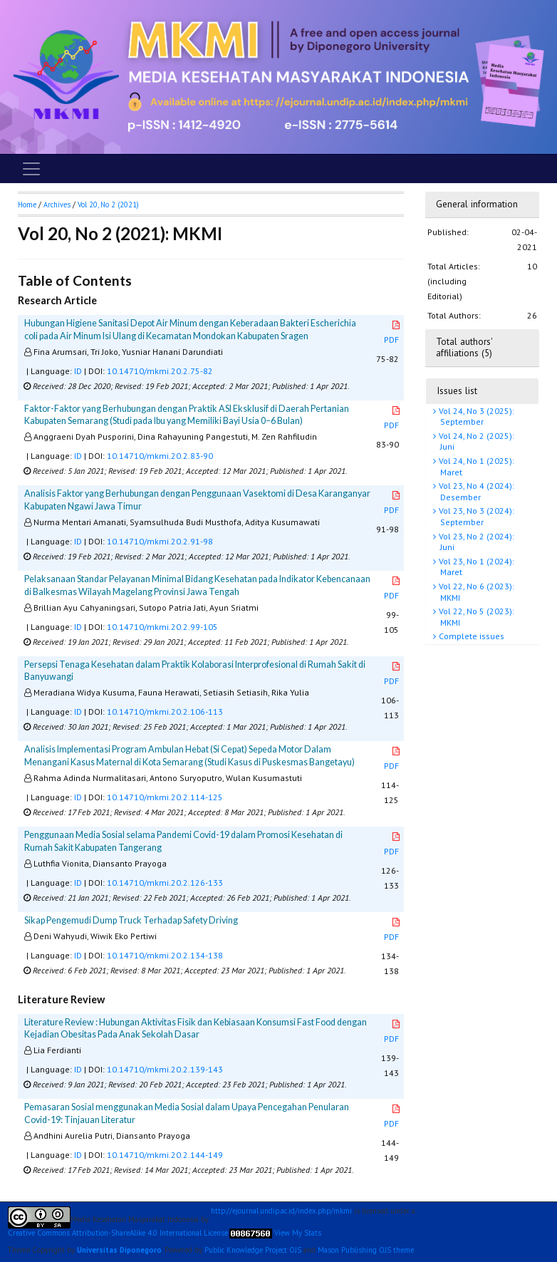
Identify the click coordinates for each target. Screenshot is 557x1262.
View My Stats (297, 1233)
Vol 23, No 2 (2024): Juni (475, 542)
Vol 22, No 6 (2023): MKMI (475, 592)
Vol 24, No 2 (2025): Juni (475, 441)
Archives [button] (57, 205)
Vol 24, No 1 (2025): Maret (475, 466)
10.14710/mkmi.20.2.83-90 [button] (160, 455)
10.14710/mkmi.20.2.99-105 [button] (162, 626)
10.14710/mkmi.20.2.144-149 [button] (165, 1154)
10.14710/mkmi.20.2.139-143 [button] (165, 1069)
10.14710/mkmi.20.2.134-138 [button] (165, 955)
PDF (393, 333)
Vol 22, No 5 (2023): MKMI (475, 617)
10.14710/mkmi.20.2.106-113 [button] (165, 711)
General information (477, 204)
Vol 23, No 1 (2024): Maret (475, 567)
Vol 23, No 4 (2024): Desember (475, 491)
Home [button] (27, 205)
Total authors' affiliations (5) (464, 347)
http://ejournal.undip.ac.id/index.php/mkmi (281, 1211)
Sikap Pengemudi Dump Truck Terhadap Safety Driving (131, 920)
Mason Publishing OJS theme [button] (366, 1250)
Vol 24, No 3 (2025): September (475, 416)
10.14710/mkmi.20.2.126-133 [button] (165, 882)
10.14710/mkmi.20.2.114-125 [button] (165, 797)
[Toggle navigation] (31, 169)
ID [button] (78, 371)
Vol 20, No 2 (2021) (108, 205)
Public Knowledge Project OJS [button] (252, 1250)
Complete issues (470, 636)
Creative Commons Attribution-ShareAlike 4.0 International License (118, 1233)
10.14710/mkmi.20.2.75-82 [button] (160, 371)
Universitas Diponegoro (119, 1250)
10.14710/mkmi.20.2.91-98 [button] (160, 541)
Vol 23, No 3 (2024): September (475, 516)
